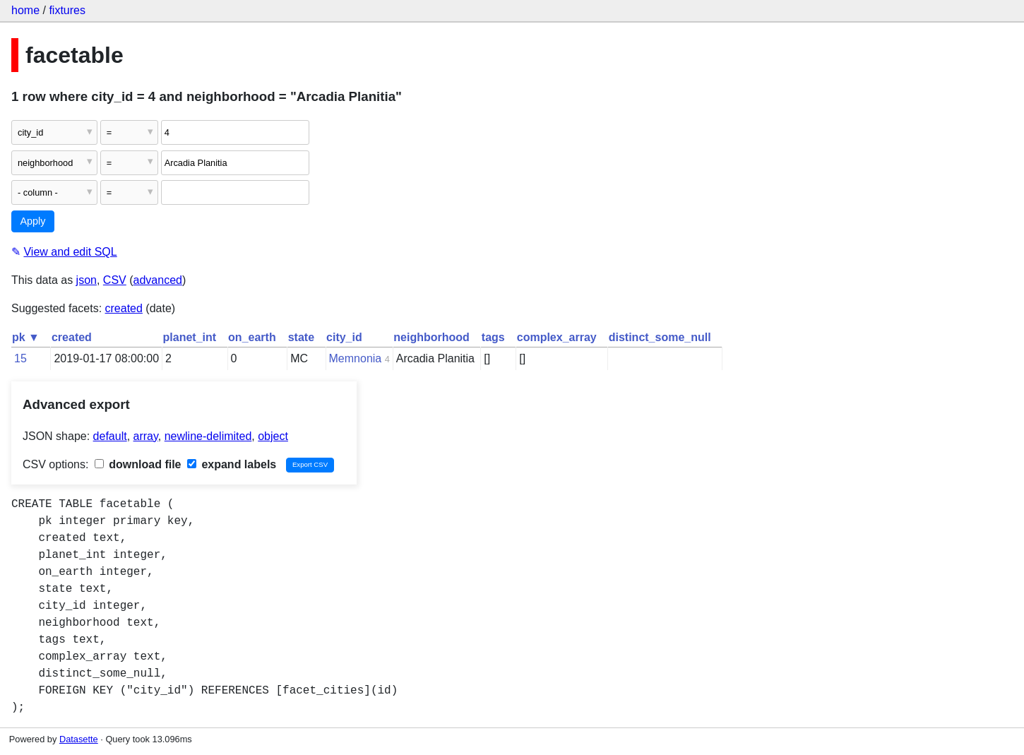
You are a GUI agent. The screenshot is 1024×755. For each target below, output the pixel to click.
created (124, 308)
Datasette (78, 739)
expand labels (231, 464)
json (86, 280)
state (301, 337)
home (25, 10)
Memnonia (355, 358)
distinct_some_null (660, 337)
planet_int (190, 337)
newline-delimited (208, 436)
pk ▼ (26, 337)
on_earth (252, 337)
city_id (344, 337)
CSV (114, 280)
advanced (157, 280)
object (273, 436)
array (145, 436)
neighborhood (431, 337)
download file (138, 464)
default (110, 436)
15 (20, 358)
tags (493, 337)
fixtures (67, 10)
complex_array (557, 337)
